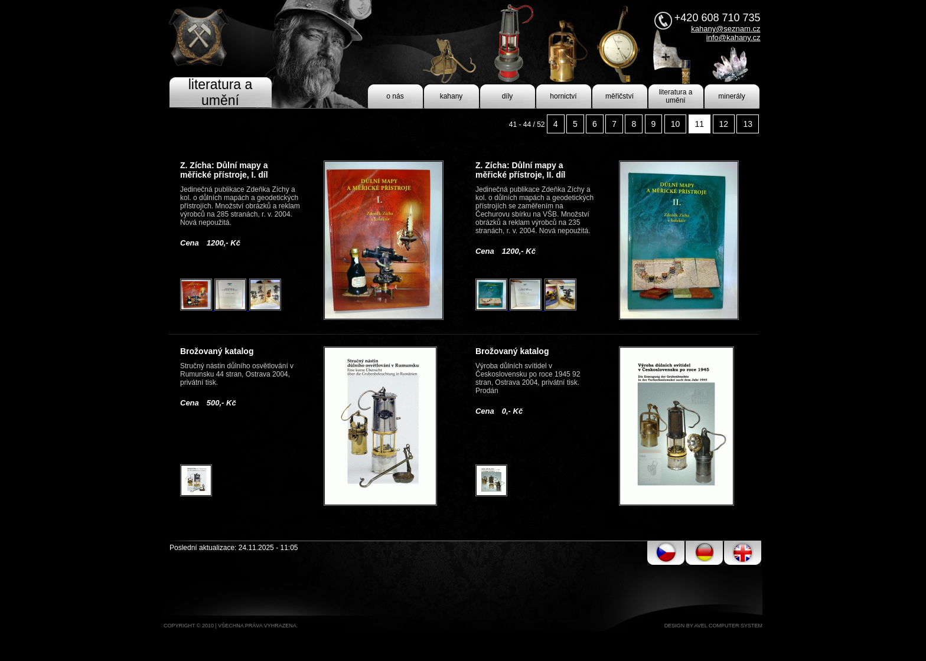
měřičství (619, 96)
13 (747, 124)
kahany (451, 96)
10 (675, 124)
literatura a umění (676, 96)
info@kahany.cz (733, 37)
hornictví (563, 96)
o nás (394, 96)
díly (507, 96)
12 (724, 124)
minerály (731, 96)
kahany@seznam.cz (725, 28)
